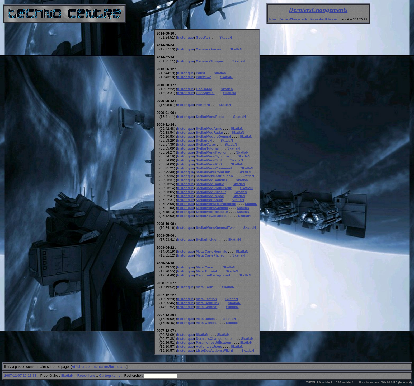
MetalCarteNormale (211, 251)
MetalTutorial (206, 271)
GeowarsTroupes (210, 61)
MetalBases (205, 319)
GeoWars (203, 37)
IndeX (272, 19)
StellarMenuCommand (214, 168)
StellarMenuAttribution (214, 176)
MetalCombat (207, 307)
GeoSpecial (205, 93)
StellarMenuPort (209, 164)
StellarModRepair (210, 196)
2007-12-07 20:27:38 (20, 376)
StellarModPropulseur (214, 188)
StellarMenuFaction (212, 152)
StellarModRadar (209, 132)
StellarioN (204, 140)
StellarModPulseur (211, 192)
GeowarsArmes (208, 49)
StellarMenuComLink (213, 172)
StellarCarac (206, 144)
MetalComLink (207, 303)
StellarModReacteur (212, 212)
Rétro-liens (86, 376)
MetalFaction (206, 299)
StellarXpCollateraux (212, 216)
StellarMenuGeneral (212, 208)
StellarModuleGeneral (213, 136)
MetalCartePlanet (210, 255)
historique (185, 37)
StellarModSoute (209, 200)
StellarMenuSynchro (212, 156)
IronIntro (203, 105)
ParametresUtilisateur (324, 19)
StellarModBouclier (211, 180)
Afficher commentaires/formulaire (99, 367)
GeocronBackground (213, 275)
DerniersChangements (318, 9)
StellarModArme (209, 129)
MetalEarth (204, 287)
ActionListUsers (209, 346)
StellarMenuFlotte (210, 117)
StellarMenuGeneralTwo (215, 228)
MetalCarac (205, 267)
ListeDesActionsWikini (214, 350)
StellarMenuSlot (209, 160)
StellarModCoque (210, 184)
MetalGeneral (207, 323)
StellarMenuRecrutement (216, 204)
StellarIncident (208, 239)
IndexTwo (203, 77)
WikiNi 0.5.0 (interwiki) (396, 382)
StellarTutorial (207, 148)
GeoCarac (204, 89)
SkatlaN (225, 37)
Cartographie (109, 376)
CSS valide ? (344, 382)
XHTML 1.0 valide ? (319, 382)
